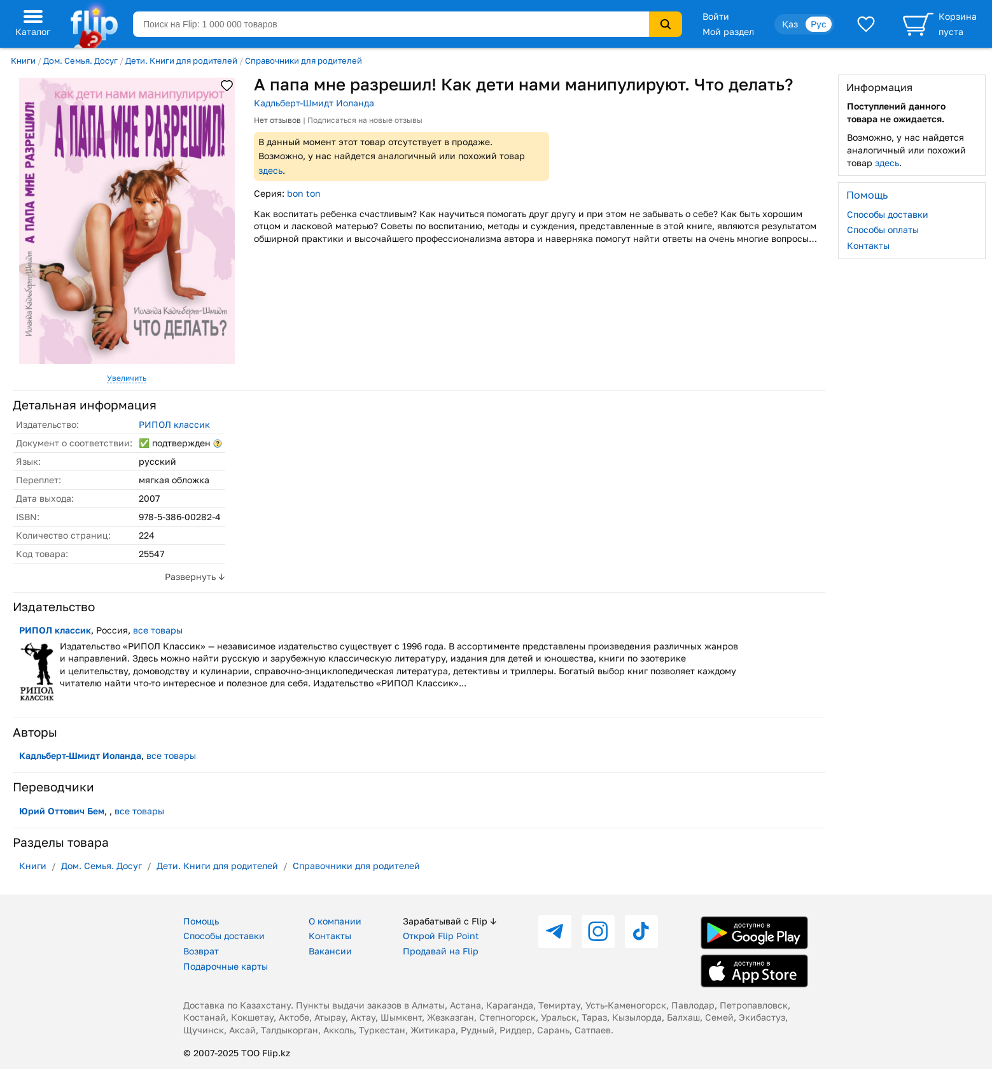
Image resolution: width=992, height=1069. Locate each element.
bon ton (304, 193)
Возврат (201, 950)
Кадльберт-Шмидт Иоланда (314, 102)
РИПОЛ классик (174, 424)
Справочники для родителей (303, 60)
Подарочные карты (225, 966)
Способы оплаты (883, 229)
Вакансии (330, 950)
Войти (715, 16)
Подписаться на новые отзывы (365, 120)
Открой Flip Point (441, 935)
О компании (335, 921)
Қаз (790, 23)
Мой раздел (728, 31)
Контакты (868, 245)
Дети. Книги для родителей (181, 60)
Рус (819, 23)
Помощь (201, 921)
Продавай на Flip (441, 950)
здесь (270, 170)
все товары (158, 630)
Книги (23, 60)
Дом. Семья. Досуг (80, 60)
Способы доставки (887, 214)
